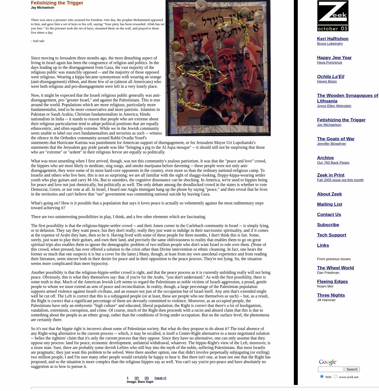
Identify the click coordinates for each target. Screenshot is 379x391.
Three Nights (331, 295)
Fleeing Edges (332, 281)
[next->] (160, 378)
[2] (137, 378)
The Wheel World (335, 267)
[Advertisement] (333, 336)
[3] (147, 378)
